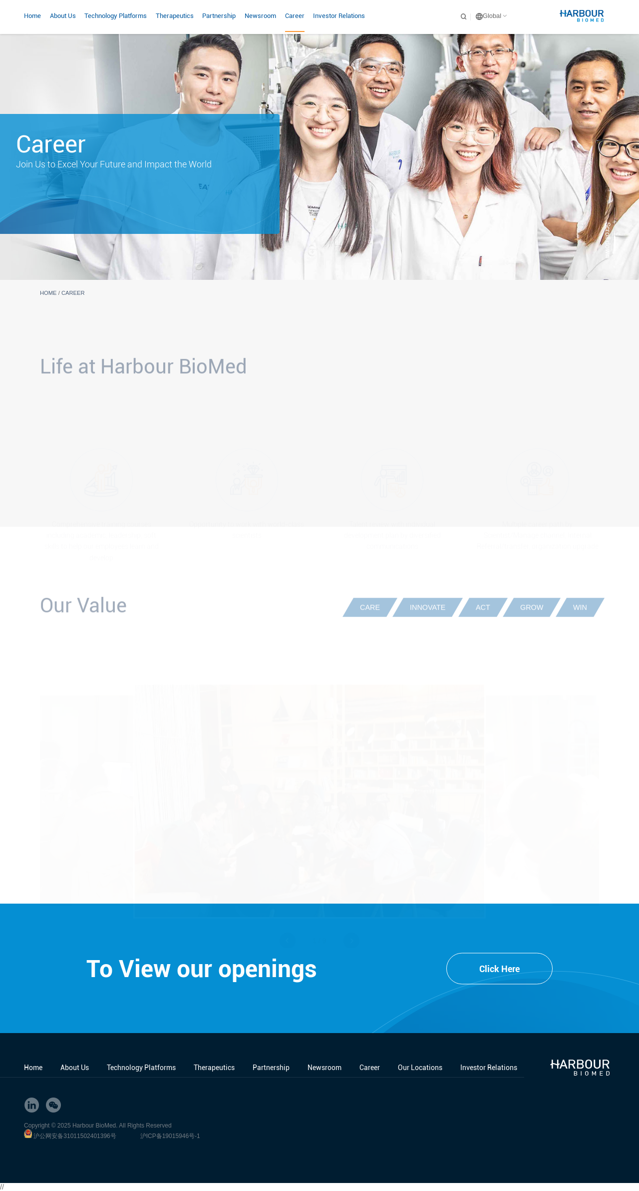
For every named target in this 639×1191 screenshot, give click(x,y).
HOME (48, 293)
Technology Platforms (115, 15)
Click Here (499, 969)
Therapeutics (175, 15)
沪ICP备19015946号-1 (170, 1136)
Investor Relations (339, 15)
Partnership (219, 15)
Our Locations (420, 1068)
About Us (63, 15)
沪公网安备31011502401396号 (74, 1136)
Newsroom (260, 15)
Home (32, 15)
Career (295, 15)
